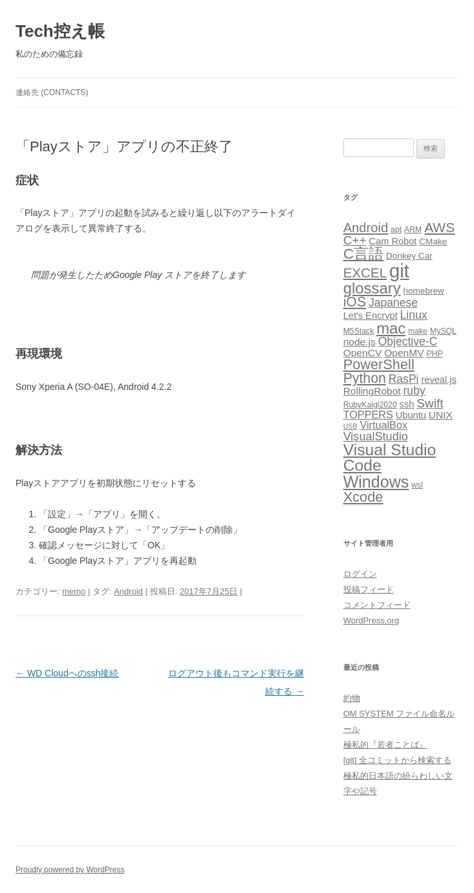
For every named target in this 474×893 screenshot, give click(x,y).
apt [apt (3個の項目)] (396, 229)
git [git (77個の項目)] (399, 270)
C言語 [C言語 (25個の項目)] (363, 253)
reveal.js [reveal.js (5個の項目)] (438, 379)
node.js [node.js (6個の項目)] (359, 341)
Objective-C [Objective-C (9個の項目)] (408, 341)
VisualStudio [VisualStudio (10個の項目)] (375, 436)
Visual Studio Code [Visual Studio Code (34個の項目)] (389, 458)
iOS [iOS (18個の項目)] (354, 302)
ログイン (360, 574)
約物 (351, 698)
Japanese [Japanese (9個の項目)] (393, 302)
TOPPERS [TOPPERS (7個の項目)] (368, 414)
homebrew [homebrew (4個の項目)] (423, 291)
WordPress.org (371, 620)
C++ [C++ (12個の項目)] (355, 240)
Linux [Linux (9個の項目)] (413, 314)
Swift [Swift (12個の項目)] (429, 403)
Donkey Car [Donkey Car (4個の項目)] (409, 256)
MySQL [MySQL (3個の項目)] (443, 331)
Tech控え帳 (60, 31)
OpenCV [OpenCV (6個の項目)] (362, 352)
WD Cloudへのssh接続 (67, 673)
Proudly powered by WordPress (70, 869)
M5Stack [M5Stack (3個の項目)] (358, 331)
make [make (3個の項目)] (417, 331)
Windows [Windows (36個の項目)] (376, 482)
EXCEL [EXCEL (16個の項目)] (365, 272)
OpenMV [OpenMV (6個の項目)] (404, 352)
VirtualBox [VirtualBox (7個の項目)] (383, 425)
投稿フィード (368, 589)
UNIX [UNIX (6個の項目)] (441, 414)
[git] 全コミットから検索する (397, 760)
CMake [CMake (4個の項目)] (433, 241)
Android (128, 591)
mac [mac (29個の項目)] (390, 328)
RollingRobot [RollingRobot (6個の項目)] (372, 390)
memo (73, 591)
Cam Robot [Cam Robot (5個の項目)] (392, 241)
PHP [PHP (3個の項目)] (434, 353)
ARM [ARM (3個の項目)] (413, 229)
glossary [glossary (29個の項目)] (372, 288)
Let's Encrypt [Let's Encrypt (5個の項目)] (370, 315)
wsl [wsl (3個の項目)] (417, 485)
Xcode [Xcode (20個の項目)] (363, 497)
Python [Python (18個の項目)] (364, 378)
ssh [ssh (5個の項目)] (407, 404)
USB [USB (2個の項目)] (350, 426)
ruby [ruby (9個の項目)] (415, 390)
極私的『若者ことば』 (385, 744)
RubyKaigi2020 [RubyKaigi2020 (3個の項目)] (370, 404)
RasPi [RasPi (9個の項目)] (404, 378)
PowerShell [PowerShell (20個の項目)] (379, 364)
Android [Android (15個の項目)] (366, 228)
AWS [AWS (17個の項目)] (439, 227)
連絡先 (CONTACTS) (52, 92)
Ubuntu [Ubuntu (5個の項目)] (411, 415)
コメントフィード (377, 605)
